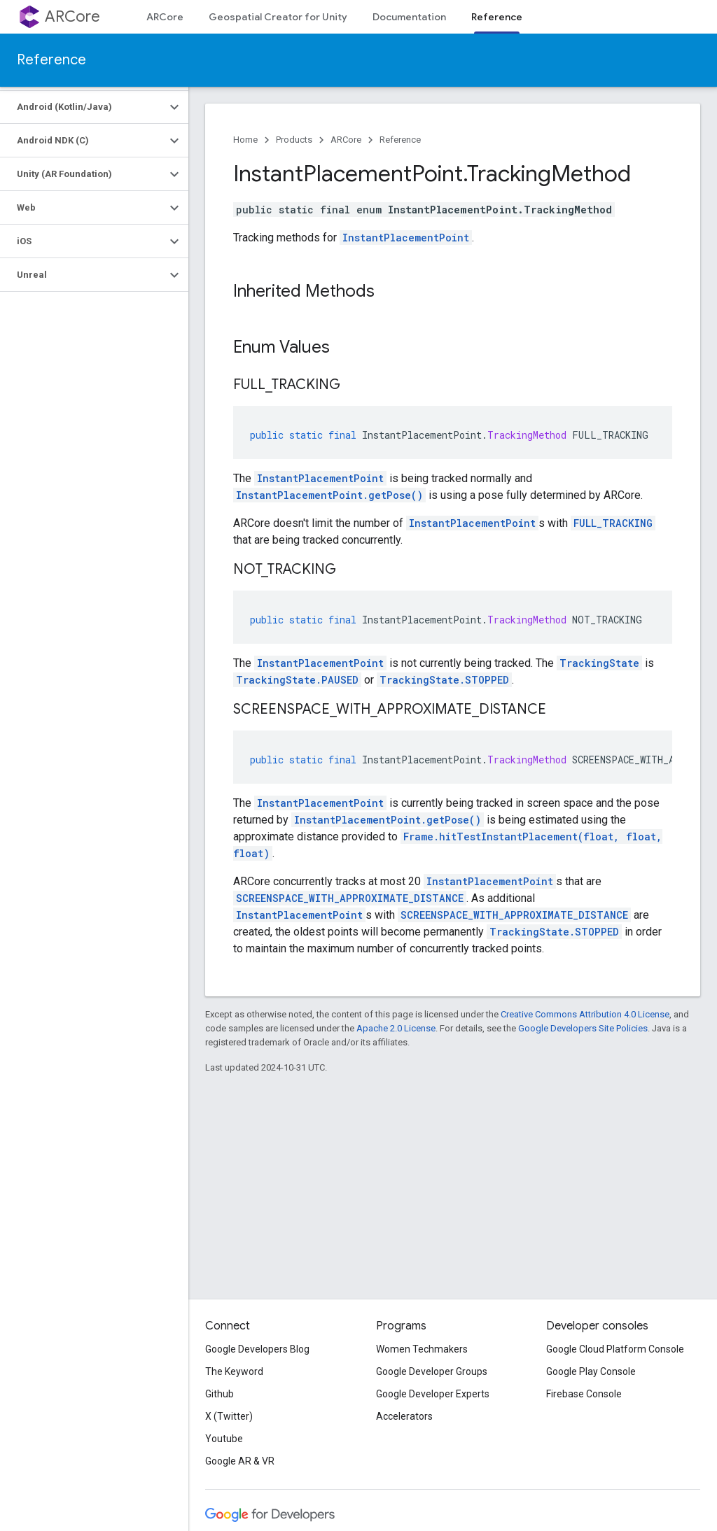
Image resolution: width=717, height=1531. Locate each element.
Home (245, 139)
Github (219, 1393)
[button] (83, 107)
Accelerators (404, 1416)
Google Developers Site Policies (583, 1028)
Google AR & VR (239, 1461)
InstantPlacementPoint (405, 237)
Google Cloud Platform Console (615, 1349)
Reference (51, 60)
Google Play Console (591, 1371)
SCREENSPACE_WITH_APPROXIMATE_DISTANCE (350, 898)
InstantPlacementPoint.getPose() (329, 495)
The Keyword (234, 1371)
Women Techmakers (422, 1349)
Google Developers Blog (257, 1349)
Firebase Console (584, 1393)
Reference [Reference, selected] (496, 16)
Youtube (224, 1438)
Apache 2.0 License (396, 1028)
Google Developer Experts (432, 1393)
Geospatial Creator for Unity (278, 16)
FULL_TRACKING (613, 523)
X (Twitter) (229, 1416)
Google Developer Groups (431, 1371)
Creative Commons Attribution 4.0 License (585, 1014)
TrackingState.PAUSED (297, 679)
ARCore (72, 16)
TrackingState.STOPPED (444, 679)
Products (294, 139)
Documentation (409, 16)
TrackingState (599, 663)
